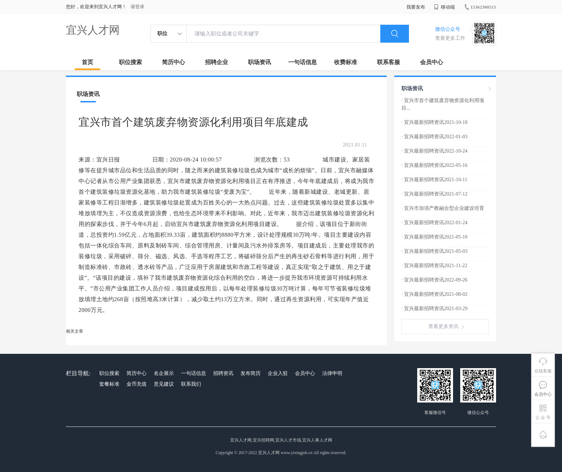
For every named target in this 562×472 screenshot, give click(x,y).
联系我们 (191, 384)
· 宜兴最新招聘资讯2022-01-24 (434, 222)
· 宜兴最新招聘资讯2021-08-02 (434, 294)
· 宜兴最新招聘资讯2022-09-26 (434, 280)
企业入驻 (278, 373)
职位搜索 (130, 62)
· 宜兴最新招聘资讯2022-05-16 (434, 165)
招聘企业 (216, 62)
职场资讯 (259, 62)
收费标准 (345, 62)
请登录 (137, 6)
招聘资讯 (223, 373)
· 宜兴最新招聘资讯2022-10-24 (434, 151)
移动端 (444, 7)
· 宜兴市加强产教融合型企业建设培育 (442, 208)
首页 (87, 62)
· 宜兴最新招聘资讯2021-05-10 (434, 237)
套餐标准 (109, 384)
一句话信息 (302, 62)
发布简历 (250, 373)
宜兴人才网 (93, 30)
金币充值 (137, 384)
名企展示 (164, 373)
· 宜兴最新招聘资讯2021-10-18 (434, 122)
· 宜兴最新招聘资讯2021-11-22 (434, 265)
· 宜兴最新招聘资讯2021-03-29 (434, 308)
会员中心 (431, 62)
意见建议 (164, 384)
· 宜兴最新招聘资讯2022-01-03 (434, 136)
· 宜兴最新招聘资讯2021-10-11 (434, 179)
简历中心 (173, 62)
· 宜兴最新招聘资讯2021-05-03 (434, 251)
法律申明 (332, 373)
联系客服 (388, 62)
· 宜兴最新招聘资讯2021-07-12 (434, 194)
